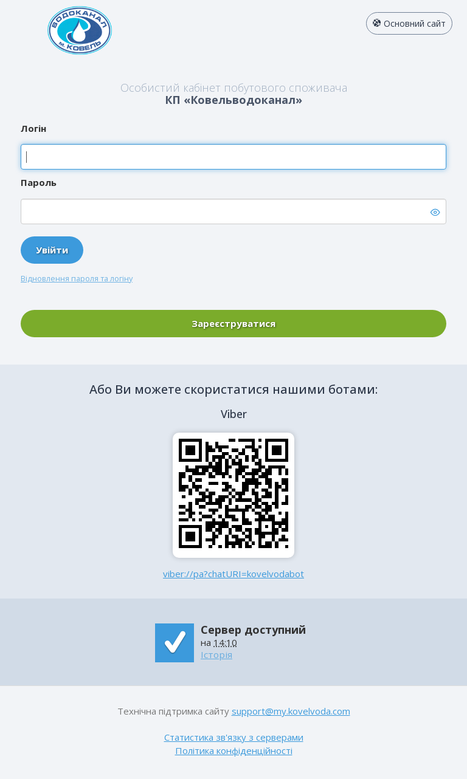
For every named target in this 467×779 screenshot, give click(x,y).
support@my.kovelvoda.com (291, 711)
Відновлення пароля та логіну (77, 278)
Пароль (39, 182)
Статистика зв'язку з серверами (233, 737)
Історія (216, 654)
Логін (33, 128)
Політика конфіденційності (233, 750)
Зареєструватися (233, 323)
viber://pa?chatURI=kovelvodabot (233, 574)
